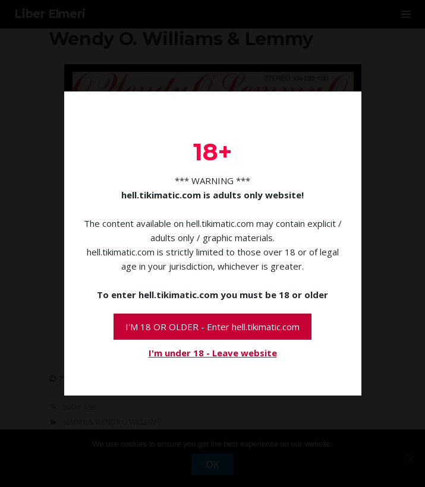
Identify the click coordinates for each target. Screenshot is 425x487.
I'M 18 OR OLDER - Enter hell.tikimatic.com (212, 327)
